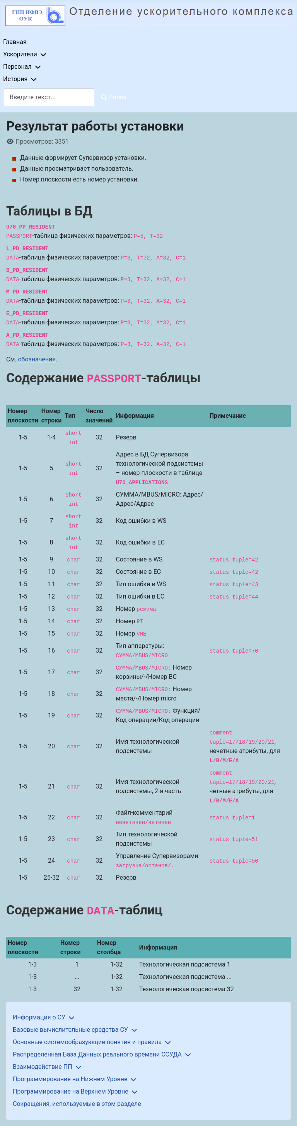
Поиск (113, 97)
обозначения (37, 359)
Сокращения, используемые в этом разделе (77, 1103)
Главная (15, 42)
